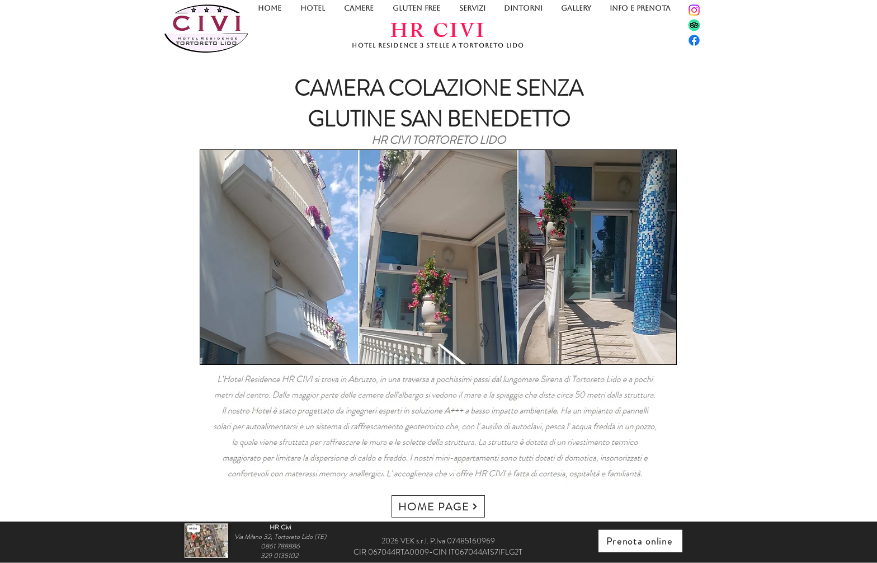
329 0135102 (280, 555)
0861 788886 (280, 546)
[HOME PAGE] (438, 506)
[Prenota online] (640, 541)
